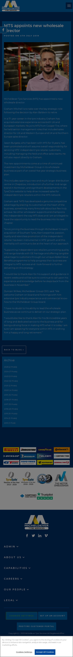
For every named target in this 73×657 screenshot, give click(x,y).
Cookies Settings (24, 652)
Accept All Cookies (45, 652)
